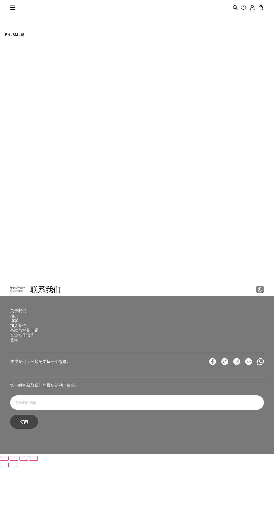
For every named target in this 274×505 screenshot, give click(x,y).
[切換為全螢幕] (14, 496)
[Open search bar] (235, 7)
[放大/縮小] (4, 496)
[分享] (23, 496)
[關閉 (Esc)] (33, 496)
